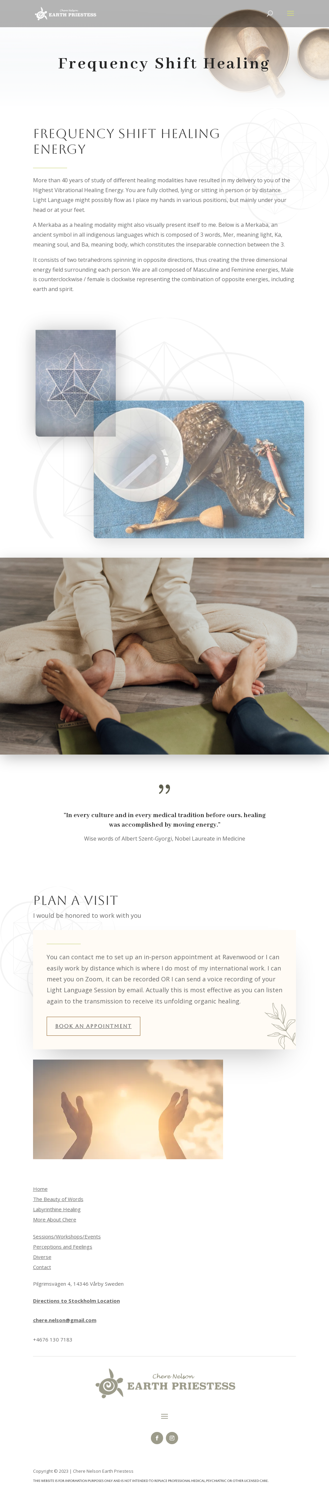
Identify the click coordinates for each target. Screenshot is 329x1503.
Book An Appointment (93, 1026)
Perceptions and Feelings (62, 1246)
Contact (42, 1267)
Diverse (42, 1256)
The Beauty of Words (58, 1199)
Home (40, 1188)
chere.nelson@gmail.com (64, 1320)
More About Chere (54, 1219)
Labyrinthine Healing (57, 1209)
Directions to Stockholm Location (76, 1300)
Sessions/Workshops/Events (67, 1236)
